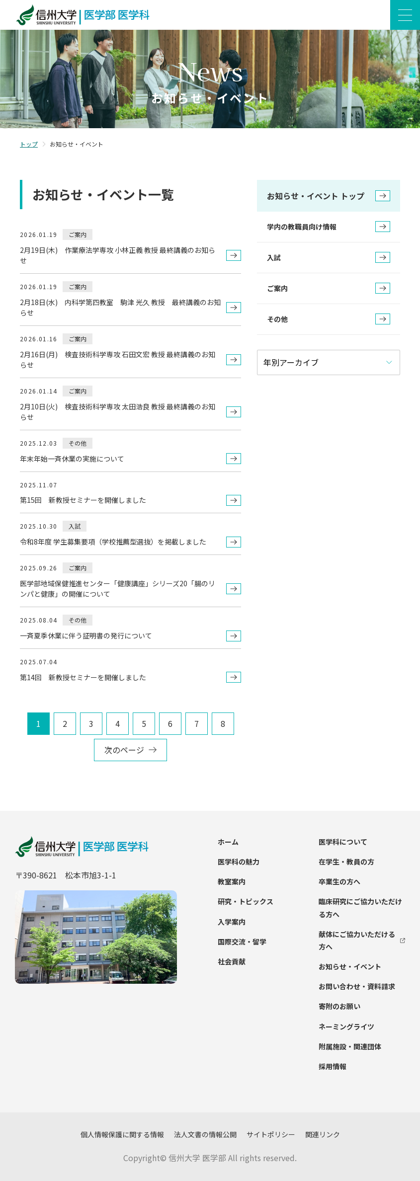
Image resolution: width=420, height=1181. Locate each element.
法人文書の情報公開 (205, 1134)
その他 (328, 319)
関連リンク (322, 1134)
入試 (328, 257)
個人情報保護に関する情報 (122, 1134)
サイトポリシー (271, 1134)
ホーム (228, 842)
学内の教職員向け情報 (328, 226)
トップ (29, 144)
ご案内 (328, 288)
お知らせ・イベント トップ (328, 196)
